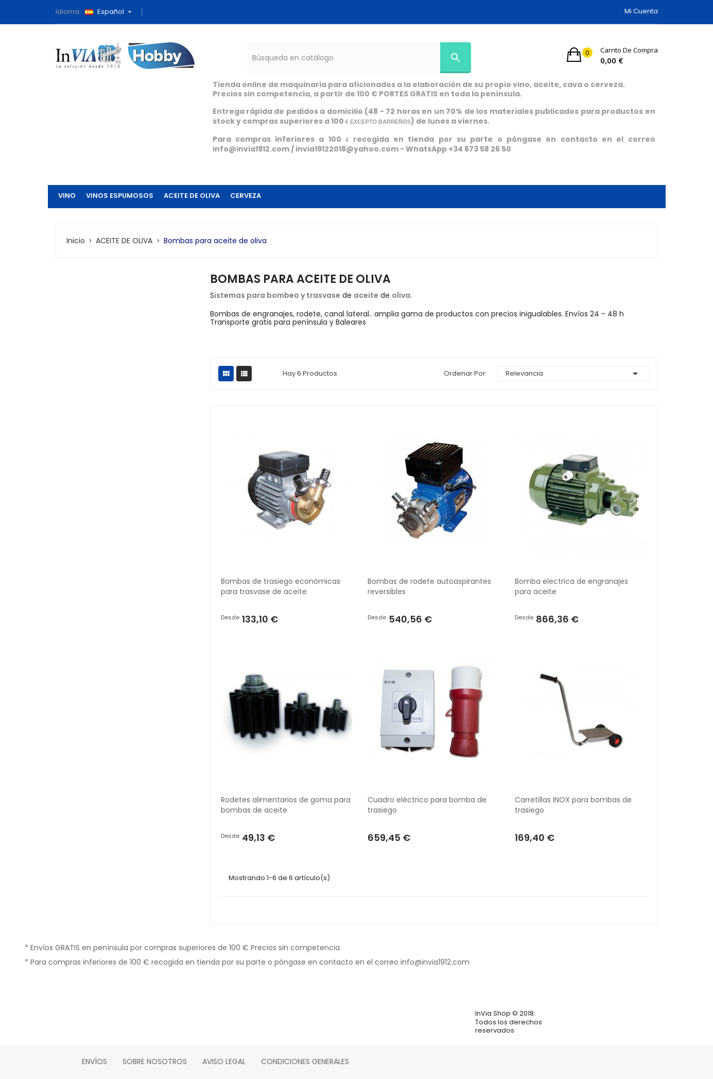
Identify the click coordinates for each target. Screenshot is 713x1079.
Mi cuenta (641, 11)
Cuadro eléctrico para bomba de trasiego (428, 805)
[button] (612, 54)
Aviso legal (224, 1061)
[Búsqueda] (359, 57)
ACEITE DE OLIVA (192, 195)
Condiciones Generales (305, 1061)
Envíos (94, 1061)
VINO (67, 195)
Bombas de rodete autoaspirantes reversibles (430, 586)
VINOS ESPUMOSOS (119, 195)
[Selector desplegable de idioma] (112, 12)
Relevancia (573, 373)
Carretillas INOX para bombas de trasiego (574, 805)
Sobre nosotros (155, 1061)
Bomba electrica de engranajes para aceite (573, 586)
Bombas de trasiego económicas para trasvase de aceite (281, 586)
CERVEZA (245, 195)
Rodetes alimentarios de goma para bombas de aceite (287, 805)
